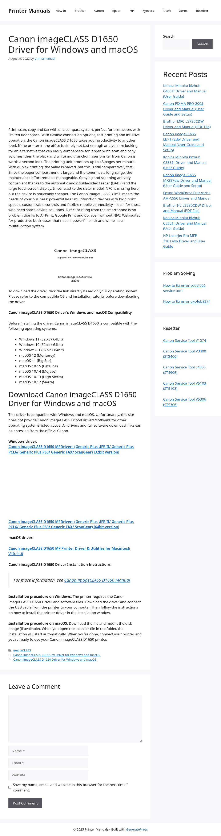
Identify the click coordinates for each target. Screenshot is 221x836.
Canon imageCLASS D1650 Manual (97, 580)
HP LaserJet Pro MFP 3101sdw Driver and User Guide (184, 241)
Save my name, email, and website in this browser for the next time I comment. (70, 787)
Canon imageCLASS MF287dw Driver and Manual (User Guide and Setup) (187, 180)
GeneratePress (137, 829)
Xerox (183, 10)
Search (168, 36)
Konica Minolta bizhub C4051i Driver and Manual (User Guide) (185, 91)
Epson (116, 10)
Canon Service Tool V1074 (184, 340)
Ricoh (166, 10)
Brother (80, 10)
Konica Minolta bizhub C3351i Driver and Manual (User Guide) (185, 162)
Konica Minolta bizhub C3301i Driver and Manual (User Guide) (185, 223)
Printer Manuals (29, 10)
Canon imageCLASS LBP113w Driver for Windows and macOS (56, 655)
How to (61, 10)
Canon (99, 10)
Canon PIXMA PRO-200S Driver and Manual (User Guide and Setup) (183, 109)
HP (132, 10)
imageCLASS (22, 650)
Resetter (202, 10)
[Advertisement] (75, 97)
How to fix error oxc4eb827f (186, 301)
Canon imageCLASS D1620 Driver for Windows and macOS (54, 659)
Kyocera (148, 10)
